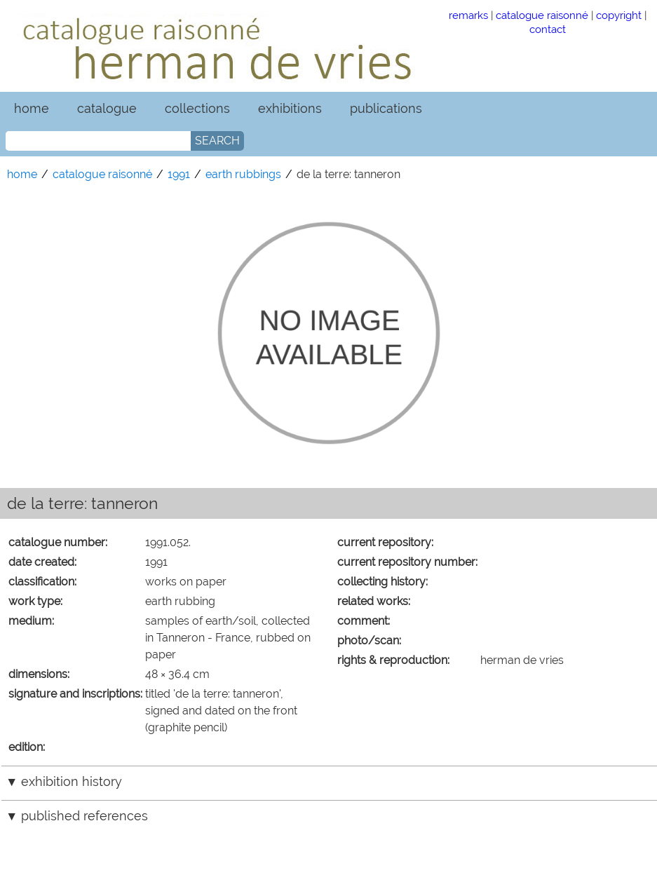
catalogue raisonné (542, 15)
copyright (619, 15)
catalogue (107, 108)
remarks (468, 15)
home (31, 108)
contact (547, 29)
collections (197, 108)
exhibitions (290, 108)
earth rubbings (243, 174)
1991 (179, 174)
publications (386, 108)
